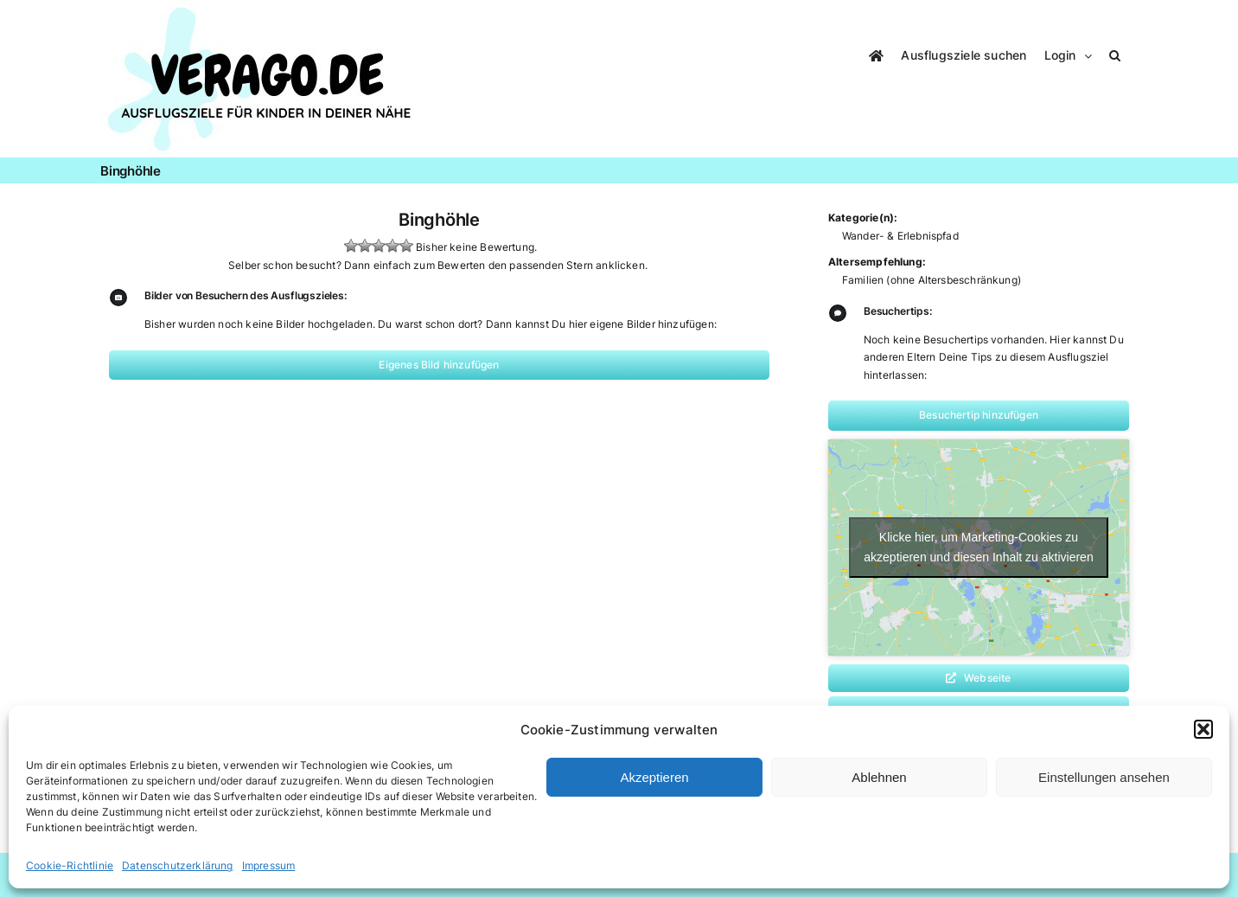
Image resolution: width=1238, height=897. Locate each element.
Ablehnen (879, 777)
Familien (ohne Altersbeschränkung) (931, 279)
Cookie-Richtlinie (69, 865)
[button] (1203, 729)
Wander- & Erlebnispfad (900, 235)
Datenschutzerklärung (177, 865)
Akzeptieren (654, 777)
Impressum (269, 865)
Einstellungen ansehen (1104, 777)
